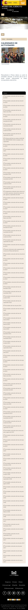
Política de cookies (19, 588)
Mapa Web (14, 585)
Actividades (9, 39)
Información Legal (6, 585)
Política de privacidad (8, 588)
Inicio (3, 39)
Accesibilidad (22, 585)
